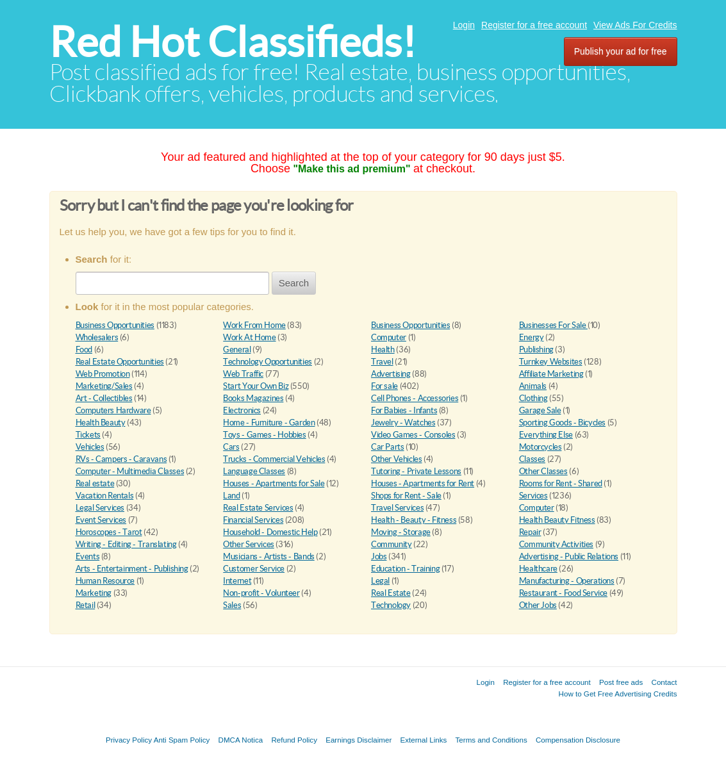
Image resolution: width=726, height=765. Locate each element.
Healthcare (538, 568)
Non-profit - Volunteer (261, 593)
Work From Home (254, 325)
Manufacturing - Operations (567, 581)
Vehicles (90, 447)
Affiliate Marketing (551, 374)
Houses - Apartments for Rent (422, 483)
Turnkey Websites (550, 361)
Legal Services (100, 508)
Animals (533, 386)
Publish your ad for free (620, 51)
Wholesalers (97, 337)
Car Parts (387, 447)
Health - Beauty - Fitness (413, 520)
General (237, 349)
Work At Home (249, 337)
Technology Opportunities (267, 361)
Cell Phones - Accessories (414, 398)
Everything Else (546, 435)
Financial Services (253, 520)
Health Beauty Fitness (557, 520)
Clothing (533, 398)
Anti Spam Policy (182, 740)
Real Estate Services (258, 508)
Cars (231, 447)
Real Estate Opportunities (120, 361)
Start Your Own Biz (255, 386)
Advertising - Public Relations (568, 556)
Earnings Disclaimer (359, 740)
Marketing (94, 593)
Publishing (536, 349)
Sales (232, 605)
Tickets (88, 435)
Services (533, 495)
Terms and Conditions (491, 740)
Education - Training (405, 568)
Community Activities (556, 544)
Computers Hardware (113, 410)
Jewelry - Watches (403, 422)
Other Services (248, 544)
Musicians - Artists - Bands (268, 556)
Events (88, 556)
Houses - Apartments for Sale (273, 483)
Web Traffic (243, 374)
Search (294, 282)
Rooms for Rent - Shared (560, 483)
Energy (531, 337)
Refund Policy (294, 740)
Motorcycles (540, 447)
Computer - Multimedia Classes (130, 471)
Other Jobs (538, 605)
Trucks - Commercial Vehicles (274, 459)
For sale (384, 386)
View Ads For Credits (635, 25)
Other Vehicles (396, 459)
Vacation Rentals (105, 495)
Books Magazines (253, 398)
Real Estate (391, 593)
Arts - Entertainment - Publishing (132, 568)
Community (391, 544)
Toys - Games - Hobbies (264, 435)
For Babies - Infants (404, 410)
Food (84, 349)
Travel (382, 361)
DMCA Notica (241, 740)
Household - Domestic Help (270, 532)
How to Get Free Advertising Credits (618, 693)
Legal (380, 581)
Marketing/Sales (104, 386)
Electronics (242, 410)
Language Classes (254, 471)
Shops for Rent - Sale (406, 495)
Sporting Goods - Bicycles (562, 422)
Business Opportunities (115, 325)
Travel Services (397, 508)
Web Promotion (103, 374)
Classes (532, 459)
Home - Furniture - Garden (269, 422)
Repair (530, 532)
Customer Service (254, 568)
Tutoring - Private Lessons (416, 471)
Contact (664, 682)
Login (464, 25)
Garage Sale (540, 410)
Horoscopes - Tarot (109, 532)
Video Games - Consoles (413, 435)
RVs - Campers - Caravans (121, 459)
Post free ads (621, 682)
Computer (388, 337)
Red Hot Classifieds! (232, 42)
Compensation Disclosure (578, 740)
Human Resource (105, 581)
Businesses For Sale (553, 325)
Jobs (378, 556)
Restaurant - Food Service (563, 593)
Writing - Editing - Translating (126, 544)
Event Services (101, 520)
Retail (85, 605)
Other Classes (543, 471)
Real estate (95, 483)
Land (231, 495)
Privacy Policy (129, 740)
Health (383, 349)
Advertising (391, 374)
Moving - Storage (401, 532)
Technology (391, 605)
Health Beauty (101, 422)
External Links (423, 740)
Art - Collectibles (104, 398)
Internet (237, 581)
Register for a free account (534, 25)
